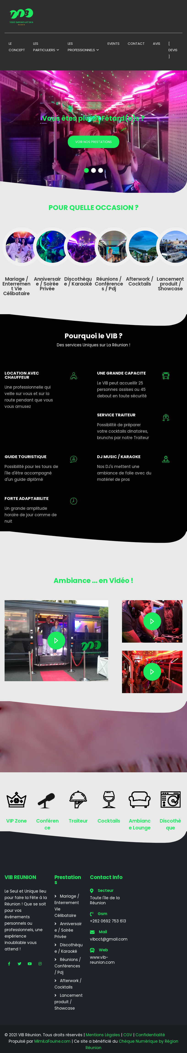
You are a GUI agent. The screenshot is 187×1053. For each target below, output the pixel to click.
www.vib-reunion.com (102, 960)
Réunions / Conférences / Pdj (67, 966)
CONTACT (136, 43)
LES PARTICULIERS (44, 46)
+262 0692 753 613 (108, 921)
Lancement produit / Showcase (68, 1002)
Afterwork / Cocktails (67, 984)
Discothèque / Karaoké (68, 948)
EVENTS (113, 43)
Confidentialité (150, 1035)
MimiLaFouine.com (52, 1041)
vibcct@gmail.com (108, 939)
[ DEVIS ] (172, 50)
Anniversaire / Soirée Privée (68, 930)
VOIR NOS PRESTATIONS (93, 142)
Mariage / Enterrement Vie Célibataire (66, 905)
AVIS (156, 43)
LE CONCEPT (17, 46)
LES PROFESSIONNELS (81, 46)
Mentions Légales (103, 1035)
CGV (127, 1035)
